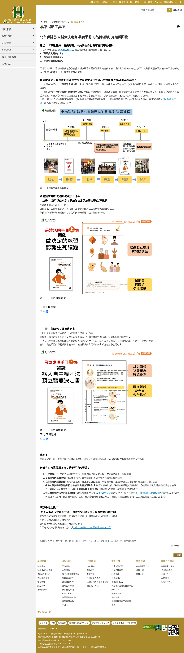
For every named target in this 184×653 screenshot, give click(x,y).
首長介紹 (140, 570)
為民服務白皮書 (69, 597)
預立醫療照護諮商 (59, 22)
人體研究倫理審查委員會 (97, 582)
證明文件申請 (68, 586)
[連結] (43, 311)
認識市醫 (140, 561)
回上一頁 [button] (175, 545)
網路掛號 (41, 586)
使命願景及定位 (143, 566)
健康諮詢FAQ (117, 582)
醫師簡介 (41, 566)
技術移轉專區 (167, 582)
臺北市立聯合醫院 (18, 14)
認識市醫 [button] (7, 64)
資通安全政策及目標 (100, 623)
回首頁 (105, 2)
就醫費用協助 (68, 601)
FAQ (53, 623)
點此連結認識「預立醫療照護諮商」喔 (92, 527)
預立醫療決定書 (105, 493)
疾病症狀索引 (68, 593)
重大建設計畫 (44, 612)
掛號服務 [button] (7, 29)
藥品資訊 (91, 570)
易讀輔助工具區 (77, 22)
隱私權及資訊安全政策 (79, 623)
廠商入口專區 (167, 561)
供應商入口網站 (167, 566)
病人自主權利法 (66, 49)
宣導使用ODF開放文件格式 (124, 623)
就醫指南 (66, 561)
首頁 (46, 22)
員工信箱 (148, 2)
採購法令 (165, 574)
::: (3, 1)
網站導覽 (94, 2)
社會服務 (115, 574)
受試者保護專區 (93, 578)
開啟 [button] (179, 555)
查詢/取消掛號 (43, 574)
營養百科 (91, 574)
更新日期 (42, 628)
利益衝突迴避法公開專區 (122, 586)
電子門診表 (42, 589)
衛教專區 (91, 561)
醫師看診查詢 (43, 578)
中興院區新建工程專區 (121, 601)
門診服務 (66, 566)
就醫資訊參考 (68, 578)
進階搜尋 (177, 10)
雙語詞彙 (168, 2)
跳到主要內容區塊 (1, 1)
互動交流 (116, 561)
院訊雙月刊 (135, 2)
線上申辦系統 (9, 57)
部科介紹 (140, 574)
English (158, 2)
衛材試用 (165, 578)
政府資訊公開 (117, 566)
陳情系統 (123, 2)
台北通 (113, 2)
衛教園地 (91, 566)
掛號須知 (41, 582)
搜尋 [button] (169, 10)
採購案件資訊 (167, 570)
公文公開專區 (117, 570)
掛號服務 (41, 561)
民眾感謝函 (116, 578)
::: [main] (41, 21)
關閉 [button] (176, 2)
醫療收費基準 (68, 582)
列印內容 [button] (178, 26)
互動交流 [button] (7, 50)
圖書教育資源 (93, 586)
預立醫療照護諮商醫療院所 (148, 493)
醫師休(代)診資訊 (44, 570)
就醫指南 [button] (7, 36)
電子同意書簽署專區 (71, 574)
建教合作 (115, 597)
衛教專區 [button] (7, 43)
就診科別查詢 (68, 589)
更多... (65, 605)
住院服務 (66, 570)
